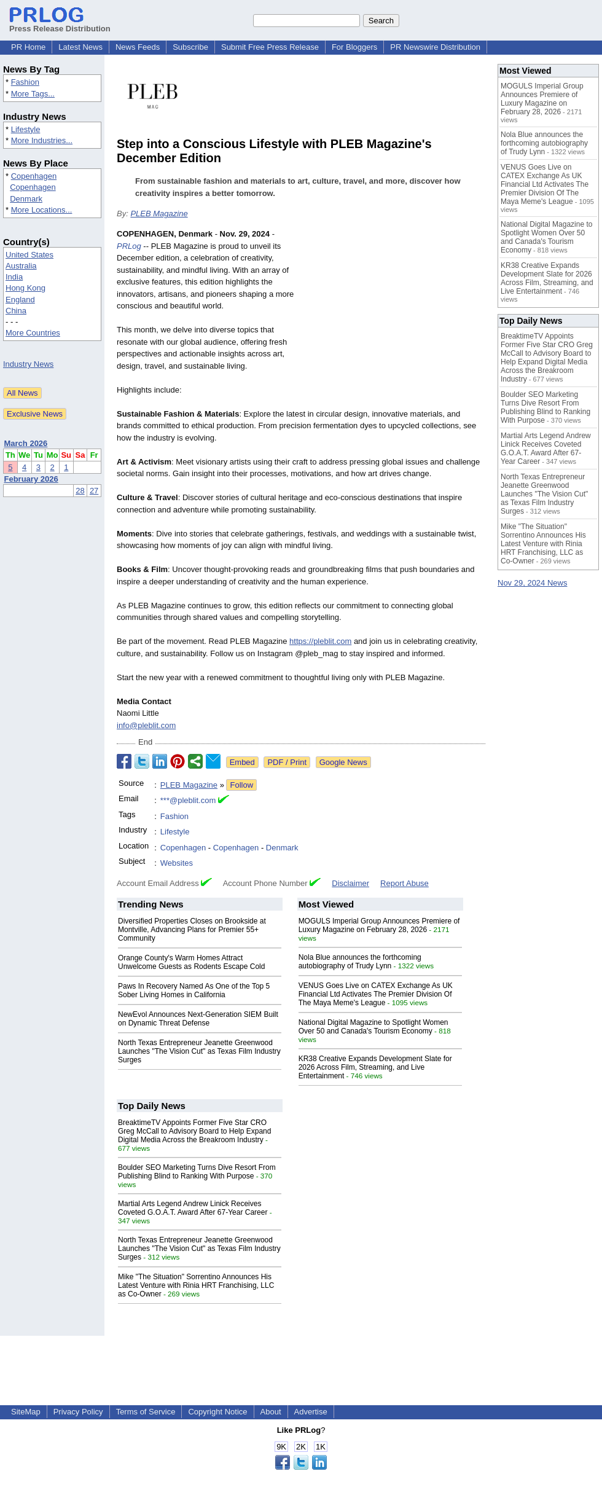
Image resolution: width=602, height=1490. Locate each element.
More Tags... (33, 93)
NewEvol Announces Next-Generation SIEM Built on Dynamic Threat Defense (198, 1018)
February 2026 (31, 479)
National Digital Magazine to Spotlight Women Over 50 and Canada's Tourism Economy (373, 1026)
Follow (241, 785)
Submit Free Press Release (270, 47)
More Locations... (41, 209)
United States (29, 254)
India (14, 276)
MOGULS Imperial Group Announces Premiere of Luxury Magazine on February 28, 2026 (379, 925)
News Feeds (137, 47)
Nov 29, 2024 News (532, 582)
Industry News (28, 364)
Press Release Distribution (60, 24)
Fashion (25, 82)
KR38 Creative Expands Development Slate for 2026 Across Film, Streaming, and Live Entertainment (375, 1067)
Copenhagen (34, 176)
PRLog (129, 246)
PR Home (28, 47)
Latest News (80, 47)
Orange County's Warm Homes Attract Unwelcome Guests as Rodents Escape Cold (191, 962)
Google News (343, 762)
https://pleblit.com (320, 641)
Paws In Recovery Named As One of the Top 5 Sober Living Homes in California (194, 990)
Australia (21, 265)
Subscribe (190, 47)
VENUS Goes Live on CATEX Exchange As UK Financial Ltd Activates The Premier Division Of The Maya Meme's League (376, 994)
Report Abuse (404, 883)
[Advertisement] (393, 318)
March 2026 (26, 443)
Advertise (310, 1411)
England (20, 299)
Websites (176, 863)
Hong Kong (25, 287)
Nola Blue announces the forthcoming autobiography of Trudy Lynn (360, 961)
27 (94, 490)
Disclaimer (350, 883)
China (16, 310)
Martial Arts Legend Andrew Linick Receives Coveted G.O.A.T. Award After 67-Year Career (192, 1208)
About (270, 1411)
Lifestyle (26, 129)
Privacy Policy (78, 1411)
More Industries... (41, 140)
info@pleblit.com (146, 725)
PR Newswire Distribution (435, 47)
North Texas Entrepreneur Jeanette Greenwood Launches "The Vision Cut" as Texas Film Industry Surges (199, 1051)
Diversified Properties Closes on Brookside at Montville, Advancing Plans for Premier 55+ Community (192, 930)
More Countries (33, 332)
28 (80, 490)
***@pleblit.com (188, 800)
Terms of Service (146, 1411)
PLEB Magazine (158, 213)
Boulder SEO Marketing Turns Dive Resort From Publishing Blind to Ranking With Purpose (197, 1171)
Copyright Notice (217, 1411)
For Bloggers (354, 47)
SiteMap (26, 1411)
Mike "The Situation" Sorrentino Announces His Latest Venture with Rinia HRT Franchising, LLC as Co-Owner (196, 1285)
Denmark (26, 198)
